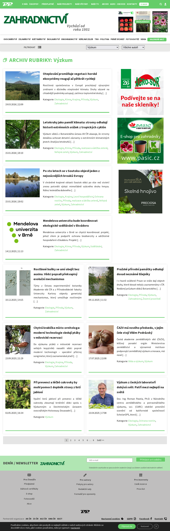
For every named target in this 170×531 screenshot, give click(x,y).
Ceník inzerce (140, 484)
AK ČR (28, 518)
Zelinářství (24, 39)
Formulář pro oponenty (85, 494)
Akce (29, 503)
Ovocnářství (10, 39)
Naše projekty (66, 4)
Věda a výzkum (135, 361)
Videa (143, 39)
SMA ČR (52, 518)
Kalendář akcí (157, 39)
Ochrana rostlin (147, 420)
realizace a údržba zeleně (94, 147)
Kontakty (133, 4)
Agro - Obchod (118, 4)
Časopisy (35, 4)
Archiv (106, 4)
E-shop (29, 493)
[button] (150, 459)
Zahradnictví (61, 103)
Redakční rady (84, 489)
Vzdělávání (96, 246)
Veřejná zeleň (86, 39)
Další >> (100, 440)
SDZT (59, 518)
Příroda (85, 99)
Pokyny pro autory (84, 484)
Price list (141, 489)
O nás (25, 4)
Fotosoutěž (132, 39)
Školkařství (53, 39)
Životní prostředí (151, 298)
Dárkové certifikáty (29, 488)
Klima (68, 99)
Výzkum (94, 99)
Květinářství (38, 39)
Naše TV (96, 4)
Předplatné (49, 4)
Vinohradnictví (69, 39)
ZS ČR (35, 518)
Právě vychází (117, 39)
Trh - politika (102, 39)
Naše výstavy (83, 4)
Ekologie (59, 99)
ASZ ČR (43, 518)
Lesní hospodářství (83, 196)
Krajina (76, 99)
